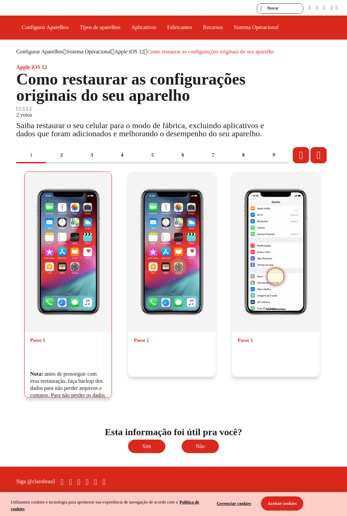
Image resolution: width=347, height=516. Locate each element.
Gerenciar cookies (234, 503)
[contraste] (324, 7)
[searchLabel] (280, 8)
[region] (173, 504)
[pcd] (309, 7)
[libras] (317, 7)
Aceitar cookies (282, 503)
